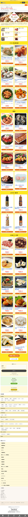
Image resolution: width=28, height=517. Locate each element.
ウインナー (10, 404)
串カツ (2, 410)
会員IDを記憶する (14, 373)
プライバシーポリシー (7, 502)
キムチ (2, 419)
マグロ (9, 400)
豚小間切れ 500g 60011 (5, 249)
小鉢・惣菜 (14, 410)
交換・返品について (3, 496)
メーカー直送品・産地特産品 (5, 485)
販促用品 (8, 434)
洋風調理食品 (3, 402)
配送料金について (3, 494)
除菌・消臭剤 (18, 428)
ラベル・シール (3, 480)
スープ (24, 404)
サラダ (10, 406)
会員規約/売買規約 (18, 502)
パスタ (2, 406)
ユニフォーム (3, 434)
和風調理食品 (3, 408)
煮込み (20, 404)
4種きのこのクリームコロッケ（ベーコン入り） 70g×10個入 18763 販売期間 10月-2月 (20, 102)
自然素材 (2, 396)
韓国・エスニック (3, 417)
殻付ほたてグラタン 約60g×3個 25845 (7, 327)
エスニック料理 (12, 419)
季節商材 (2, 457)
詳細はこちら (7, 63)
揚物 (6, 404)
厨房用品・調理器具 (4, 471)
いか (22, 398)
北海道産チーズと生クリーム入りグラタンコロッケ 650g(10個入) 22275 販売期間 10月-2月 (7, 309)
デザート (2, 421)
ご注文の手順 (2, 493)
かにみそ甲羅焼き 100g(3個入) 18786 (6, 57)
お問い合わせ (22, 502)
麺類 (18, 410)
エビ (19, 398)
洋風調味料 (2, 459)
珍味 (10, 410)
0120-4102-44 (14, 509)
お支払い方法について (4, 497)
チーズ (14, 406)
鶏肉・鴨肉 (6, 398)
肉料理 (2, 404)
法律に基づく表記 (13, 502)
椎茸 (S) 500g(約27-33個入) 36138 (20, 249)
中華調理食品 (3, 412)
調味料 (2, 436)
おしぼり (7, 428)
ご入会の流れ (2, 490)
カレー (6, 406)
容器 (14, 428)
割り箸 (2, 428)
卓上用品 (2, 473)
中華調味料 (2, 464)
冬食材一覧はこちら (14, 355)
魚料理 (6, 410)
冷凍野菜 (13, 400)
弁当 (10, 428)
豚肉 (10, 398)
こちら (17, 374)
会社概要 (2, 502)
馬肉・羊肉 (15, 398)
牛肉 (2, 398)
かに (2, 400)
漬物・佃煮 (22, 410)
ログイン (23, 2)
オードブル (15, 404)
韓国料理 (7, 419)
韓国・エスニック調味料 (4, 466)
